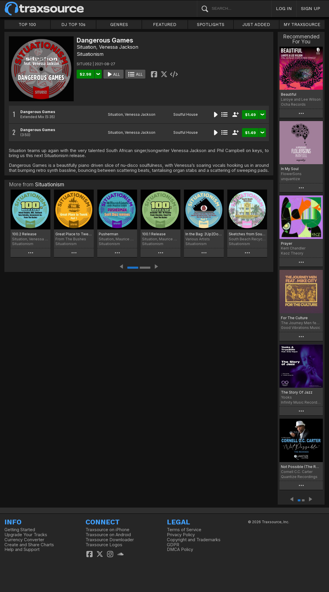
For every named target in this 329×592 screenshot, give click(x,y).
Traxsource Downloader (109, 539)
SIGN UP (310, 8)
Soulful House (185, 114)
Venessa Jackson (118, 47)
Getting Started (19, 529)
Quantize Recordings (299, 476)
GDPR (173, 544)
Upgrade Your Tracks (25, 534)
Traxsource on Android (108, 534)
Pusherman (108, 234)
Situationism (90, 54)
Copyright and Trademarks (194, 539)
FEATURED (164, 24)
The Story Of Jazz (296, 392)
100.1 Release (154, 234)
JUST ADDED (256, 24)
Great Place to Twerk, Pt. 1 (73, 234)
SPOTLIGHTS (210, 24)
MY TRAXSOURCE (302, 24)
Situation (86, 47)
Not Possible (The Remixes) (301, 466)
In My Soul (290, 169)
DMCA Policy (180, 549)
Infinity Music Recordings (301, 402)
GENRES (119, 24)
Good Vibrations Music (300, 327)
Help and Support (22, 549)
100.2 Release (24, 234)
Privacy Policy (181, 534)
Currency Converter (24, 539)
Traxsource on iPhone (107, 529)
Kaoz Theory (292, 253)
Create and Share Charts (29, 544)
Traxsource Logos (103, 544)
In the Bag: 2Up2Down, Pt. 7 (203, 234)
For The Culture (294, 318)
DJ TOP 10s (73, 24)
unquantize (290, 179)
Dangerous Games (37, 112)
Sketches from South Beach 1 (247, 234)
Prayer (286, 243)
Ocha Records (293, 104)
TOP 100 (27, 24)
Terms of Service (184, 529)
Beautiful (288, 94)
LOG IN (284, 8)
